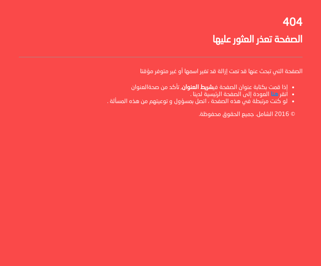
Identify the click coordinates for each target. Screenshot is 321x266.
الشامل (265, 113)
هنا (274, 93)
